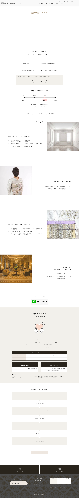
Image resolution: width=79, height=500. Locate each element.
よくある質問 (66, 1)
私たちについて (65, 3)
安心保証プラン (51, 115)
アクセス (60, 1)
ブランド (33, 3)
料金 (57, 3)
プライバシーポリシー (38, 487)
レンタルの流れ (39, 115)
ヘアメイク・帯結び (24, 3)
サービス (41, 3)
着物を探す (13, 3)
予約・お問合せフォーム (18, 485)
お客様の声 (74, 3)
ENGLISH (73, 1)
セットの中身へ (39, 82)
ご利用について (50, 3)
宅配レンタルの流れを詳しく (39, 454)
